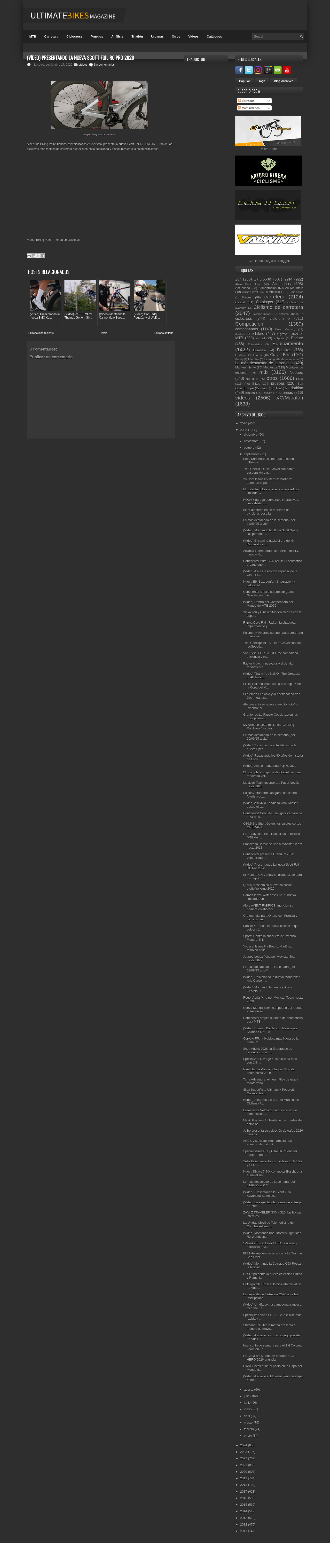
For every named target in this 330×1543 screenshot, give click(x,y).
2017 (244, 1491)
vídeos (83, 64)
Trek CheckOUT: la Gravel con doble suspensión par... (268, 470)
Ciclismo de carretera (278, 307)
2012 (244, 1524)
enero (248, 1435)
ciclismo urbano (289, 313)
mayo (248, 1409)
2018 (244, 1485)
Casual (240, 302)
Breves (246, 297)
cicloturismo (280, 318)
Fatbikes (284, 350)
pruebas (278, 383)
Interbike (253, 359)
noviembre (251, 441)
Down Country (285, 329)
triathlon (296, 388)
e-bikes (258, 334)
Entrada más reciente (41, 332)
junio (247, 1402)
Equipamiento (287, 343)
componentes (246, 329)
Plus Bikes (252, 383)
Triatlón (137, 36)
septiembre (252, 454)
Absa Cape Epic (248, 284)
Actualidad (242, 288)
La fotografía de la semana (281, 359)
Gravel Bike (280, 355)
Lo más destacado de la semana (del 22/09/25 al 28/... (269, 521)
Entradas (246, 100)
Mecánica (270, 367)
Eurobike (259, 350)
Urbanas (157, 36)
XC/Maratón (289, 397)
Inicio (104, 332)
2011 (244, 1531)
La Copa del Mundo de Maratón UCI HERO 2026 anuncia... (268, 1357)
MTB (32, 36)
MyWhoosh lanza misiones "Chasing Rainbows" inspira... (268, 726)
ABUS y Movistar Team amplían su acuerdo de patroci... (267, 1142)
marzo (249, 1422)
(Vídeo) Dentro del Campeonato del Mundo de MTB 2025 (268, 603)
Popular (244, 81)
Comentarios (249, 108)
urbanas (286, 393)
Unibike (267, 392)
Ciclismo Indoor (261, 313)
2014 (244, 1511)
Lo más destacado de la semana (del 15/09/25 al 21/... (269, 736)
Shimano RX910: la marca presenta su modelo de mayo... (270, 1327)
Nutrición (252, 379)
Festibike (241, 355)
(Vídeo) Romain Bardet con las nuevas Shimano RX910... (270, 1030)
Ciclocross (74, 36)
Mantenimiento (245, 367)
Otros (176, 36)
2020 (244, 1471)
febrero (249, 1429)
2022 (244, 1458)
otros (272, 378)
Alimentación (267, 288)
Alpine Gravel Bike (253, 292)
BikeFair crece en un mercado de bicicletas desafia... (266, 511)
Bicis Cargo (296, 292)
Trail (278, 388)
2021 (244, 1465)
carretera (274, 296)
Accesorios (281, 284)
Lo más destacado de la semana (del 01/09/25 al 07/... (269, 1183)
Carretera (51, 36)
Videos (193, 36)
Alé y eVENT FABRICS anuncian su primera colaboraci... (268, 907)
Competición (249, 324)
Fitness (257, 355)
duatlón (239, 334)
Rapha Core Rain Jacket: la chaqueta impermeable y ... (269, 624)
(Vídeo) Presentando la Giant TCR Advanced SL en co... (267, 1194)
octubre (249, 447)
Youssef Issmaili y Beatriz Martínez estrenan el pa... (267, 481)
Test (264, 388)
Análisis (117, 36)
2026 (244, 423)
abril (247, 1416)
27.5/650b (262, 279)
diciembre (251, 434)
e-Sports (279, 338)
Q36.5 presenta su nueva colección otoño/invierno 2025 (267, 886)
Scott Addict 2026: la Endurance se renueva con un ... (267, 1050)
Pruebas (97, 36)
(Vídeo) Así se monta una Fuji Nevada (269, 766)
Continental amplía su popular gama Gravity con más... (268, 593)
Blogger (283, 261)
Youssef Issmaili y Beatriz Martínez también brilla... (267, 948)
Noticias (296, 372)
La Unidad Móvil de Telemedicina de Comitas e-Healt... (268, 1224)
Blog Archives (283, 81)
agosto (249, 1389)
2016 (244, 1498)
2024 (244, 1445)
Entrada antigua (163, 332)
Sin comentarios (104, 64)
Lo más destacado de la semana (264, 363)
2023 (244, 1452)
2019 (244, 1478)
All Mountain (294, 288)
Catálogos (214, 36)
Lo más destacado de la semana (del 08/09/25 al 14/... (269, 968)
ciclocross (243, 318)
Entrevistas (255, 344)
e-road (260, 338)
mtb (263, 372)
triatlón (250, 393)
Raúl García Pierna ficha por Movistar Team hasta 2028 (269, 1071)
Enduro (297, 338)
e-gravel (283, 334)
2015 (244, 1504)
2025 (244, 430)
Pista (299, 379)
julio (247, 1396)
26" (238, 279)
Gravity (239, 359)
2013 (244, 1518)
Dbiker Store (268, 149)
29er (288, 279)
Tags (262, 81)
